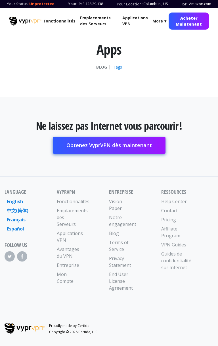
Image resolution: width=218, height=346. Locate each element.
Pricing (168, 220)
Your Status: (17, 3)
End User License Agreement (121, 281)
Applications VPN (135, 20)
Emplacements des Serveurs (95, 20)
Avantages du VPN (68, 252)
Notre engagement (122, 220)
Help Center (174, 201)
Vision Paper (115, 204)
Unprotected (41, 3)
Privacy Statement (120, 261)
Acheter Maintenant (189, 21)
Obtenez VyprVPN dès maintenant (109, 145)
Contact (169, 210)
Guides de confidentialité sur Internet (174, 261)
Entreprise (68, 265)
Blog (101, 67)
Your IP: (75, 3)
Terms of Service (119, 245)
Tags (117, 67)
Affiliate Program (170, 232)
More (157, 21)
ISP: (185, 4)
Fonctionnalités (60, 21)
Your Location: (129, 4)
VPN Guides (173, 245)
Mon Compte (65, 277)
